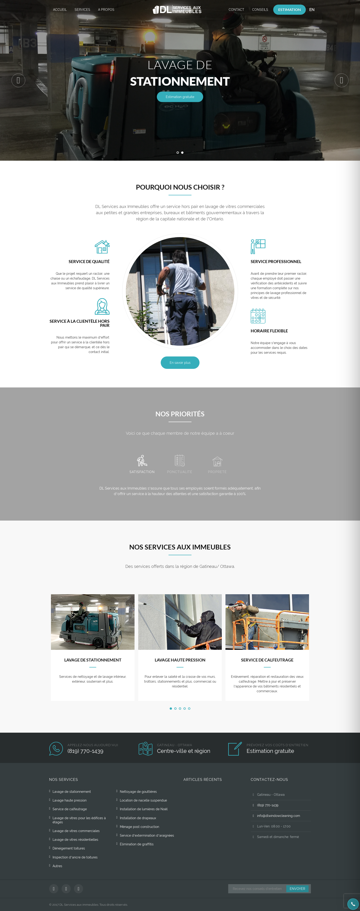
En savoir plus (180, 362)
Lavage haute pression (180, 659)
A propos (106, 9)
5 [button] (189, 708)
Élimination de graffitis (137, 844)
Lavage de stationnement (92, 659)
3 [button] (180, 708)
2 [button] (182, 152)
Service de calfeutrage (267, 659)
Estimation (289, 9)
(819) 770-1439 (85, 751)
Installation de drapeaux (138, 818)
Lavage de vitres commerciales (76, 831)
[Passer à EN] (311, 10)
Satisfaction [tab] (142, 464)
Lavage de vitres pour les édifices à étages (79, 820)
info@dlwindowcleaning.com (275, 816)
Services (82, 9)
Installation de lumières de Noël (144, 809)
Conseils (260, 9)
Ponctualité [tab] (179, 464)
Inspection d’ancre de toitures (75, 857)
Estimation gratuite (180, 97)
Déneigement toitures (69, 848)
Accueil (60, 9)
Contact (236, 9)
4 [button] (184, 708)
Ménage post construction (139, 827)
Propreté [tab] (217, 465)
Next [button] (342, 80)
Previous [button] (18, 80)
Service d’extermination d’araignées (147, 835)
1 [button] (178, 152)
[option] (180, 80)
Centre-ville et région (183, 751)
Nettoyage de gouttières (138, 791)
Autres (57, 866)
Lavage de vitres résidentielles (75, 839)
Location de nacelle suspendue (143, 800)
